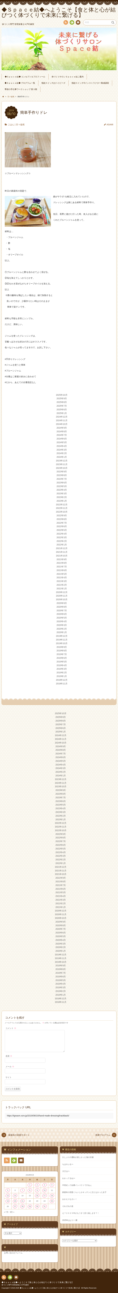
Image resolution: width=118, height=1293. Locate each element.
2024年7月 (62, 435)
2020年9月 (62, 603)
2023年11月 (61, 464)
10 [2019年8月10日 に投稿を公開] (45, 1190)
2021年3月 (62, 581)
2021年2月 (62, 585)
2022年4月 (62, 533)
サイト (9, 1077)
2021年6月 (62, 570)
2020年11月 (61, 596)
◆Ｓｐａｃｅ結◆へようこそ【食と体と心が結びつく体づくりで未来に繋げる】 (37, 1282)
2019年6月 (62, 658)
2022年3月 (62, 537)
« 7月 (6, 1212)
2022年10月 (61, 512)
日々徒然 (20, 124)
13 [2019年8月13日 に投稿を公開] (15, 1196)
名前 (9, 1056)
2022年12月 (61, 504)
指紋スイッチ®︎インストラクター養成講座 (90, 83)
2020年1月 (62, 632)
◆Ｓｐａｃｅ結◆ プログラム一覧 (20, 83)
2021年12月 (61, 548)
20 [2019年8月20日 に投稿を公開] (15, 1201)
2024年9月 (62, 428)
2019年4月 (62, 665)
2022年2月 (62, 541)
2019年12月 (61, 636)
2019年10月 (61, 643)
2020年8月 (62, 607)
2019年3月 (62, 669)
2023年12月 (61, 460)
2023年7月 (62, 479)
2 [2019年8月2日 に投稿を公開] (37, 1185)
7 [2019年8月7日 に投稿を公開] (22, 1190)
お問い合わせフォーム (13, 1253)
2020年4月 (62, 621)
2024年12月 (61, 416)
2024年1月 (62, 457)
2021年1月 (62, 588)
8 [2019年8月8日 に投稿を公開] (29, 1190)
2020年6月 (62, 614)
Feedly (72, 23)
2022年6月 (62, 526)
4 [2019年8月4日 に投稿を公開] (51, 1185)
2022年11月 (61, 508)
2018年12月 (61, 680)
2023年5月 (62, 486)
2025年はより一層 (69, 1220)
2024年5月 (62, 442)
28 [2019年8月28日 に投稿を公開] (23, 1206)
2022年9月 (62, 515)
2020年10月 (61, 599)
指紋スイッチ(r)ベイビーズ (53, 83)
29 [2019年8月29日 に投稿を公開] (30, 1206)
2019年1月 (62, 676)
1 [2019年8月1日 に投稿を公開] (29, 1185)
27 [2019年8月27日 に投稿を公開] (15, 1206)
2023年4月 (62, 490)
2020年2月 (62, 629)
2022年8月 (62, 519)
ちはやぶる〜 (67, 1164)
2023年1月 (62, 501)
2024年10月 (61, 424)
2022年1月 (62, 544)
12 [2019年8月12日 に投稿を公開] (8, 1196)
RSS (65, 23)
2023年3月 (62, 493)
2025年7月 (62, 406)
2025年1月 (62, 413)
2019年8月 (62, 650)
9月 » (12, 1212)
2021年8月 (62, 563)
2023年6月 (62, 482)
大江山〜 (66, 1171)
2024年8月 (62, 431)
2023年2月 (62, 497)
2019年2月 (62, 672)
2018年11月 (61, 683)
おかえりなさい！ (69, 1199)
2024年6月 (62, 438)
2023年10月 (61, 468)
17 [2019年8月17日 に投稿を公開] (45, 1196)
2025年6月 (62, 409)
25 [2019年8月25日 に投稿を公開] (52, 1201)
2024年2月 (62, 453)
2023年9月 (62, 471)
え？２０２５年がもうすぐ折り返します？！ (80, 1213)
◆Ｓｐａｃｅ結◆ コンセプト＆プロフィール (25, 77)
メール (10, 1067)
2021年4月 (62, 577)
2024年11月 (61, 420)
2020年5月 (62, 617)
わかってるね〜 (68, 1178)
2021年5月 (62, 574)
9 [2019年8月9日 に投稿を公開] (37, 1190)
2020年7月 (62, 610)
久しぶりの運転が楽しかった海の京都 (78, 1157)
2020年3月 (62, 625)
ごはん (11, 124)
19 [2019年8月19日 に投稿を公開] (8, 1201)
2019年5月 (62, 661)
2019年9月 (62, 647)
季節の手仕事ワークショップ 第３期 (21, 89)
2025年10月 (61, 395)
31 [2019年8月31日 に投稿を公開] (45, 1206)
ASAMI (109, 124)
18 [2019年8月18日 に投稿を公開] (52, 1196)
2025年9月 (62, 398)
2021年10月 (61, 555)
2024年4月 (62, 446)
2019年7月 (62, 654)
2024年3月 (62, 450)
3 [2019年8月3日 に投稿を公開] (44, 1185)
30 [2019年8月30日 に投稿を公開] (37, 1206)
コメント (11, 1028)
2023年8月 (62, 475)
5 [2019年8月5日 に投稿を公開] (7, 1190)
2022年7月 (62, 523)
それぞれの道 (67, 1206)
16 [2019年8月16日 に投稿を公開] (37, 1196)
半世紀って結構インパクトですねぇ (77, 1185)
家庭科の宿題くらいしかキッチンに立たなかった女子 (84, 1192)
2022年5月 (62, 530)
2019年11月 (61, 639)
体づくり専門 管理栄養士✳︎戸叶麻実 (15, 1285)
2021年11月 (61, 552)
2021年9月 (62, 559)
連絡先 (78, 23)
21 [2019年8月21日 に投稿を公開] (23, 1201)
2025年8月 (62, 402)
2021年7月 (62, 566)
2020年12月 (61, 592)
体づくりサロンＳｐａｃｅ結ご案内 (68, 77)
